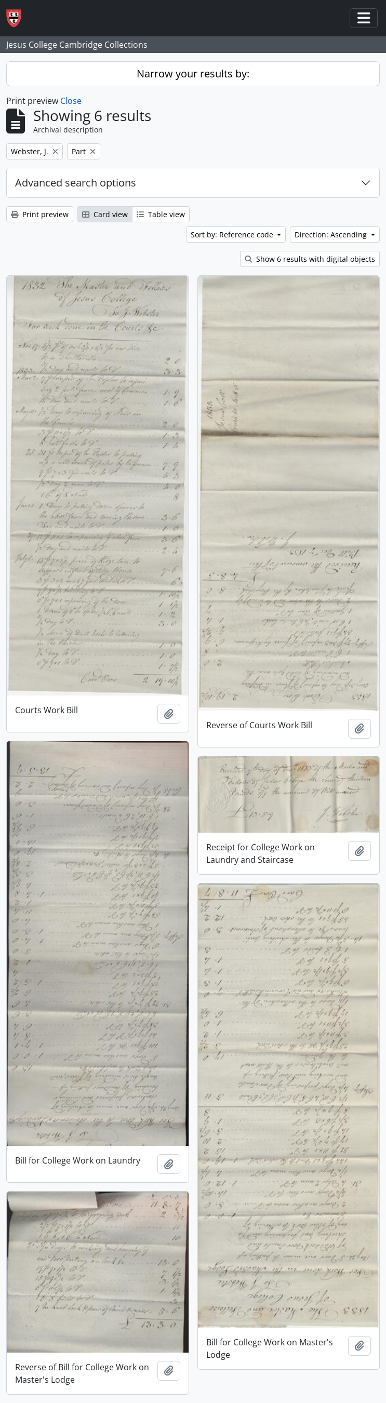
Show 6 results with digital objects (310, 259)
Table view (161, 214)
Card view (105, 214)
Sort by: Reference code (233, 234)
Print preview (40, 214)
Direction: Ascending (332, 234)
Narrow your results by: (193, 73)
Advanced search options (75, 183)
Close (71, 100)
